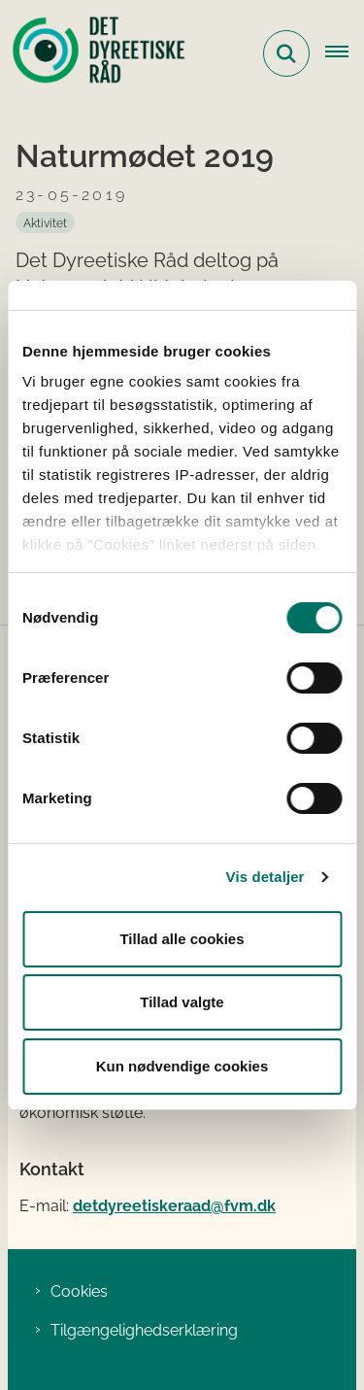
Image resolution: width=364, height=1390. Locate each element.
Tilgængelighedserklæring (144, 1330)
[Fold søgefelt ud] (286, 53)
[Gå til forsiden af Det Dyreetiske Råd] (93, 53)
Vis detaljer (265, 876)
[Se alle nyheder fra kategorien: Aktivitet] (45, 222)
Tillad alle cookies (181, 939)
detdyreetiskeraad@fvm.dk (174, 1206)
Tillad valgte (181, 1002)
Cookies (79, 1291)
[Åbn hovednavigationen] (344, 53)
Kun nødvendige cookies (182, 1066)
